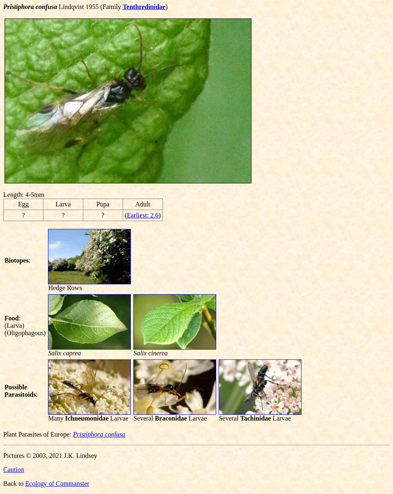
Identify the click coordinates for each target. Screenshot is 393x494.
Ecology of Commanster (57, 483)
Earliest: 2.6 (142, 215)
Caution (13, 469)
